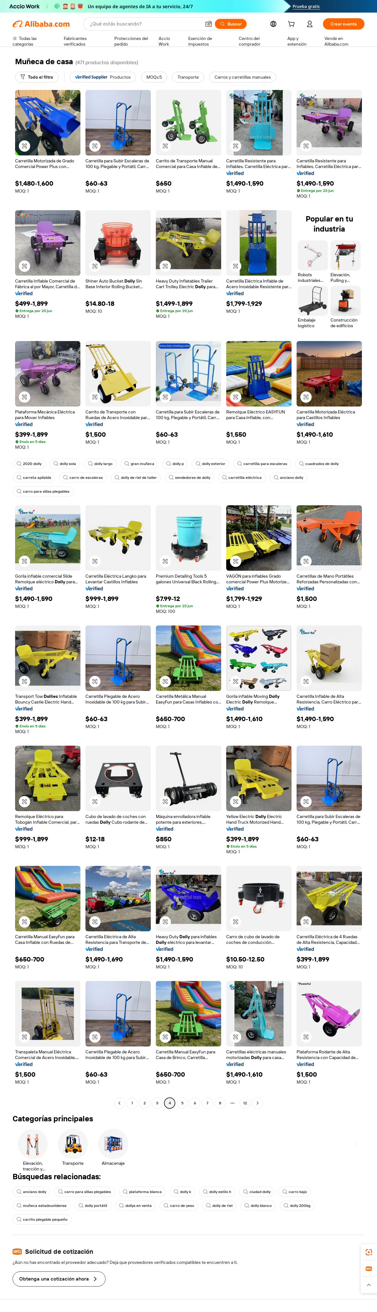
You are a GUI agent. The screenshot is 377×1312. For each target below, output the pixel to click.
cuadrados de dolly (319, 463)
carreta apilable (34, 477)
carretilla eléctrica (242, 477)
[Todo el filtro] (36, 77)
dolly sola (64, 463)
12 (245, 1103)
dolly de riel (219, 1205)
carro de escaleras (83, 477)
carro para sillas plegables (43, 491)
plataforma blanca (142, 1191)
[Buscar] (231, 24)
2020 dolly (29, 463)
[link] (369, 1252)
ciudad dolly (256, 1191)
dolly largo (100, 463)
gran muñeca (139, 463)
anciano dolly (288, 477)
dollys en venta (135, 1205)
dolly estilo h (217, 1191)
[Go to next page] (257, 1103)
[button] (208, 24)
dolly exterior (210, 463)
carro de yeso (179, 1205)
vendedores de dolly (189, 477)
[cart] (292, 24)
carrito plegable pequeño (42, 1219)
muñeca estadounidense (42, 1205)
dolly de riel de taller (136, 477)
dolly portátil (93, 1205)
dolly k (182, 1191)
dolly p (175, 463)
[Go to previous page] (119, 1103)
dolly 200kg (297, 1205)
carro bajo (294, 1191)
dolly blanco (258, 1205)
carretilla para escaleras (262, 463)
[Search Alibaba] (145, 23)
